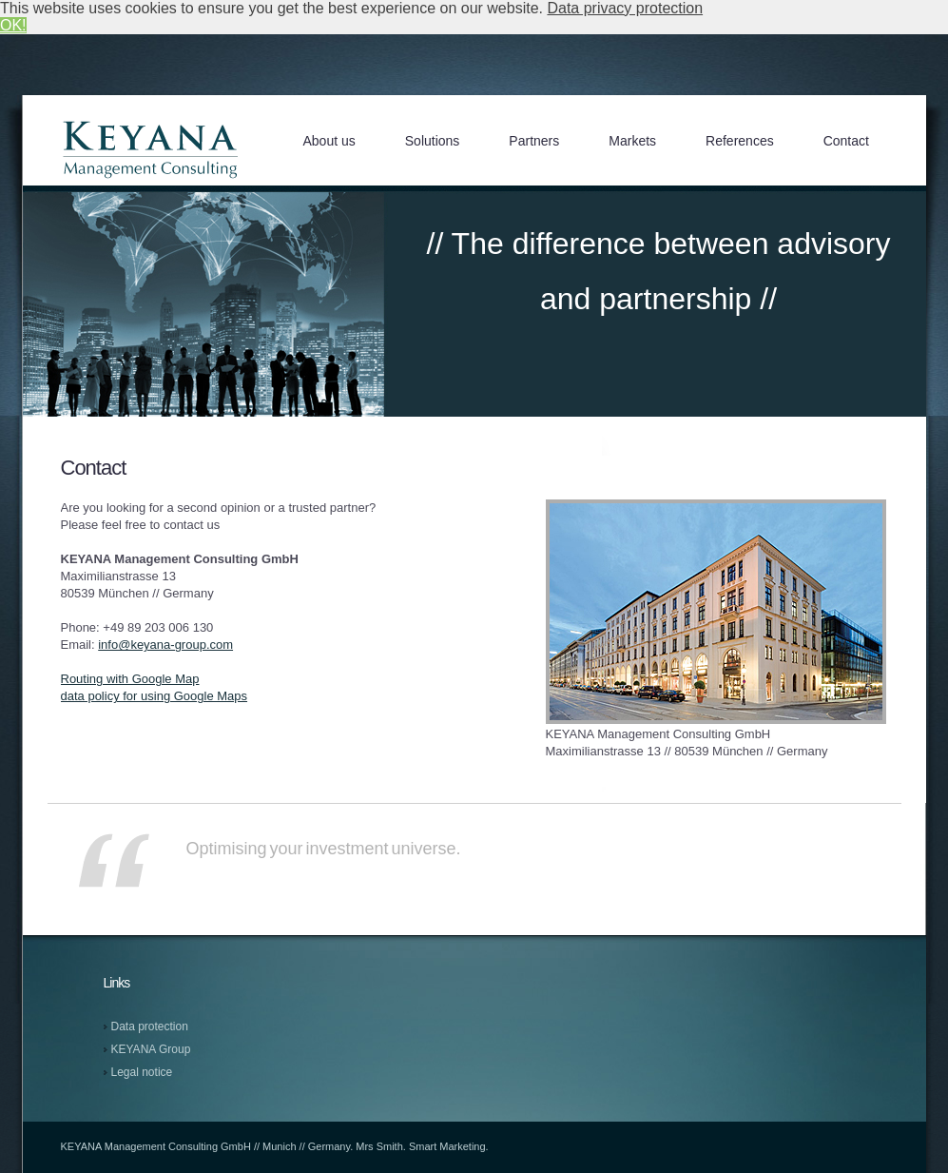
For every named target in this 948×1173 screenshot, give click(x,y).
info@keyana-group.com (165, 644)
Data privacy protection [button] (625, 8)
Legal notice (142, 1072)
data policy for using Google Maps (154, 696)
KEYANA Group (151, 1049)
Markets (632, 140)
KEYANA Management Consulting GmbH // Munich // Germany (206, 1146)
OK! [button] (13, 25)
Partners (534, 140)
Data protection (149, 1026)
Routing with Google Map (130, 679)
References (740, 140)
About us (329, 140)
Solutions (432, 140)
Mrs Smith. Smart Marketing (420, 1146)
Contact (846, 140)
